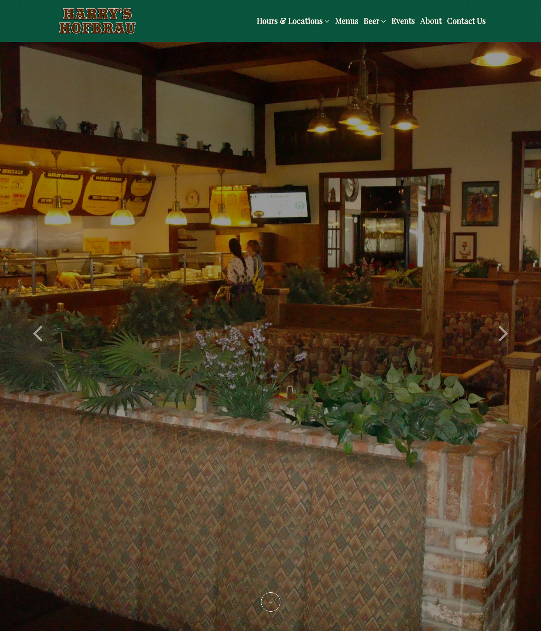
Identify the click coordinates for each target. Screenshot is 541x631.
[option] (270, 336)
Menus (346, 20)
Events (403, 20)
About (430, 20)
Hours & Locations (293, 20)
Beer (375, 20)
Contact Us (466, 20)
